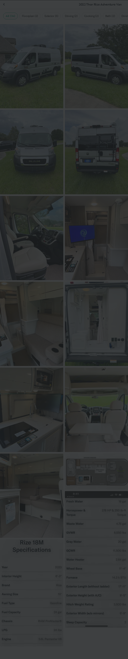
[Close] (118, 9)
